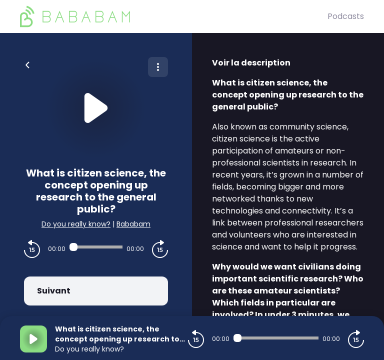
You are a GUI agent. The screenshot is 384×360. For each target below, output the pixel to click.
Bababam (133, 224)
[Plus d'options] (158, 67)
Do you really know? (76, 224)
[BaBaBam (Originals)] (174, 16)
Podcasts (346, 16)
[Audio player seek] (96, 247)
